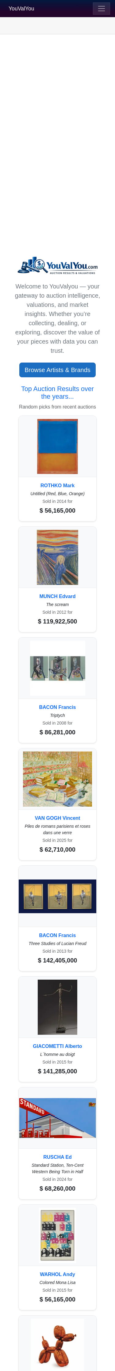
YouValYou (21, 9)
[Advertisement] (57, 97)
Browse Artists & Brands (57, 370)
